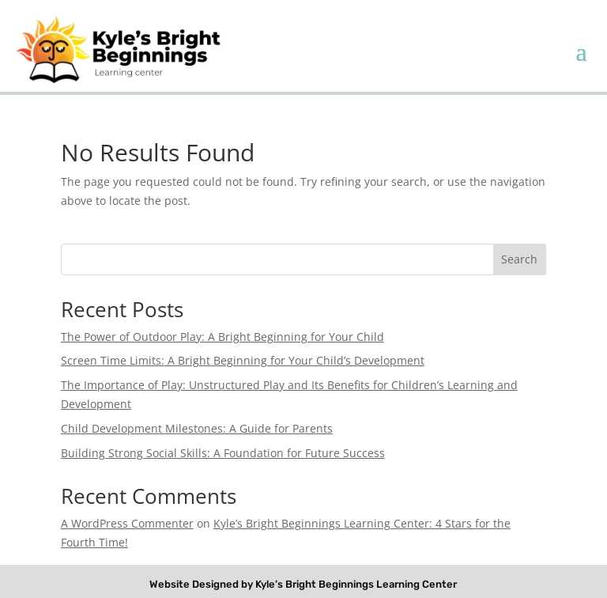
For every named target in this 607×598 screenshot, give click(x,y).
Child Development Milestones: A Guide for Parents (197, 428)
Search (519, 259)
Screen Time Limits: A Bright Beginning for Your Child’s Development (242, 360)
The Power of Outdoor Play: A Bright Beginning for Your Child (222, 336)
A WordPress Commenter (127, 523)
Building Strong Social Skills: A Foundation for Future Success (223, 452)
